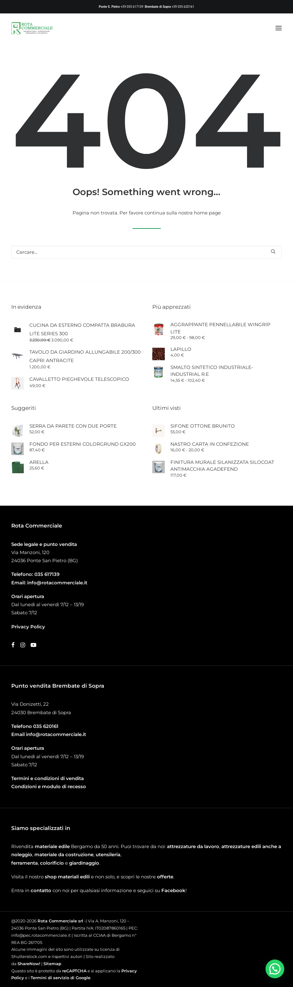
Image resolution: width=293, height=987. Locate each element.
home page (207, 213)
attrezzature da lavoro (193, 846)
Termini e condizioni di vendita (47, 778)
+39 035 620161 (183, 6)
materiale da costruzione (63, 854)
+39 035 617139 (132, 6)
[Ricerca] (146, 252)
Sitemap (52, 963)
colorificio (52, 863)
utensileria (108, 854)
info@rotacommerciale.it (57, 583)
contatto (41, 890)
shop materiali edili (67, 877)
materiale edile (52, 846)
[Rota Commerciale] (32, 28)
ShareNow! (29, 963)
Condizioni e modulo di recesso (48, 786)
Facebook (173, 890)
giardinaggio (84, 863)
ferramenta (24, 863)
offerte (165, 877)
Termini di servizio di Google (60, 977)
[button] (278, 28)
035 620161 (45, 726)
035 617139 (46, 574)
